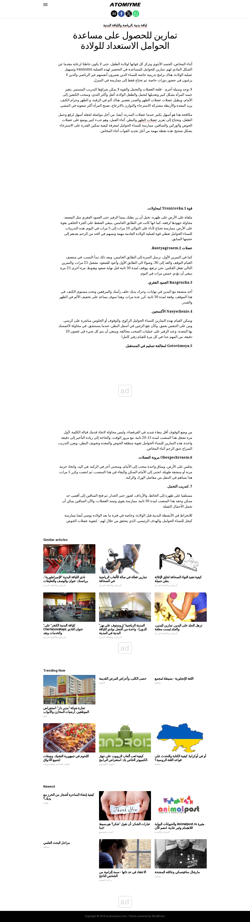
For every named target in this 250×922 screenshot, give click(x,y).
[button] (45, 4)
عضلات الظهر (147, 119)
